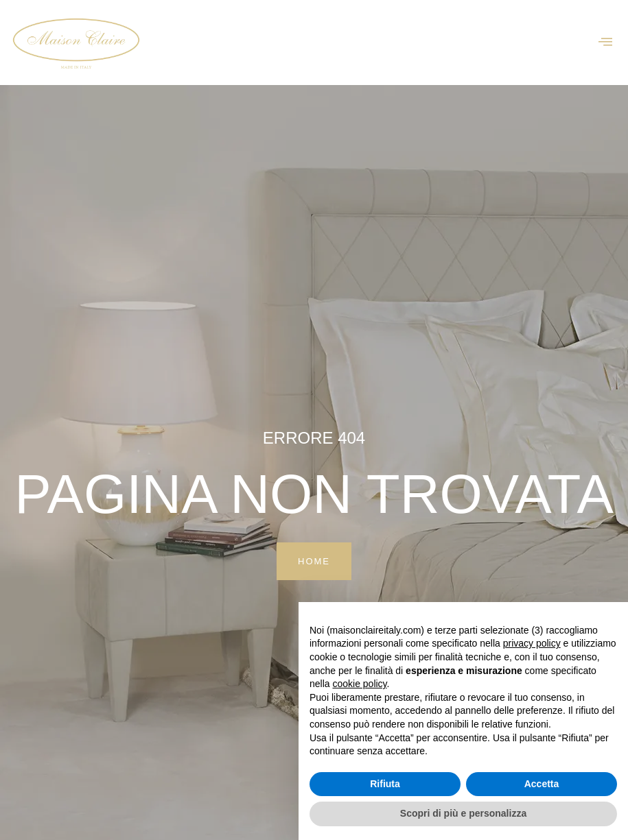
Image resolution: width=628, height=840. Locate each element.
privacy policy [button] (532, 643)
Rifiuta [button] (385, 783)
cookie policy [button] (359, 683)
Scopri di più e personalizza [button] (463, 813)
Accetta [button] (541, 783)
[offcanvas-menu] (605, 42)
